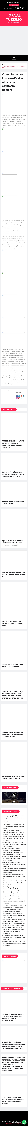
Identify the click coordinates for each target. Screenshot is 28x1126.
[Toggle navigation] (14, 58)
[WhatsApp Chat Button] (24, 1122)
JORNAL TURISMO (14, 17)
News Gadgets (10, 1123)
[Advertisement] (14, 40)
